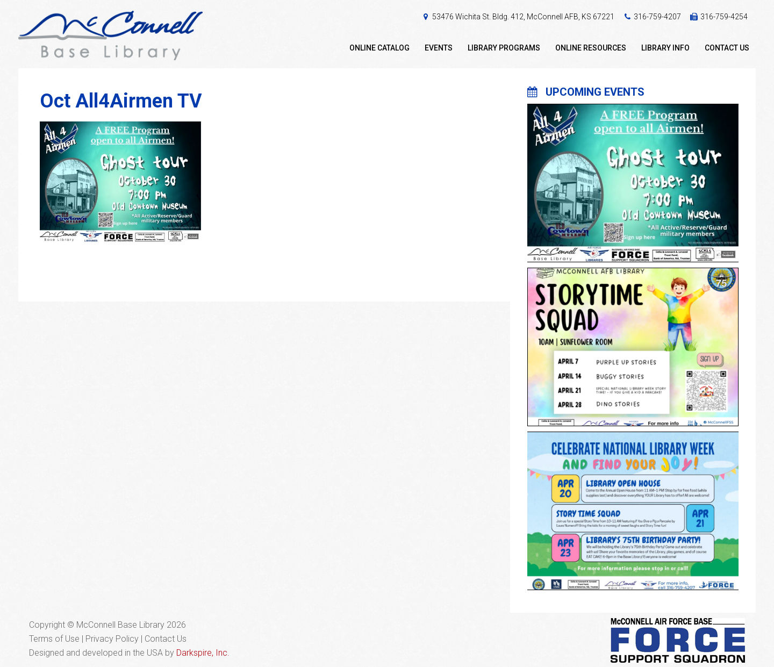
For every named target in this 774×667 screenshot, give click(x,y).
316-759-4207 (657, 16)
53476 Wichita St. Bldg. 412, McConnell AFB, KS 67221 (523, 16)
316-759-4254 (724, 16)
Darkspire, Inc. (203, 653)
